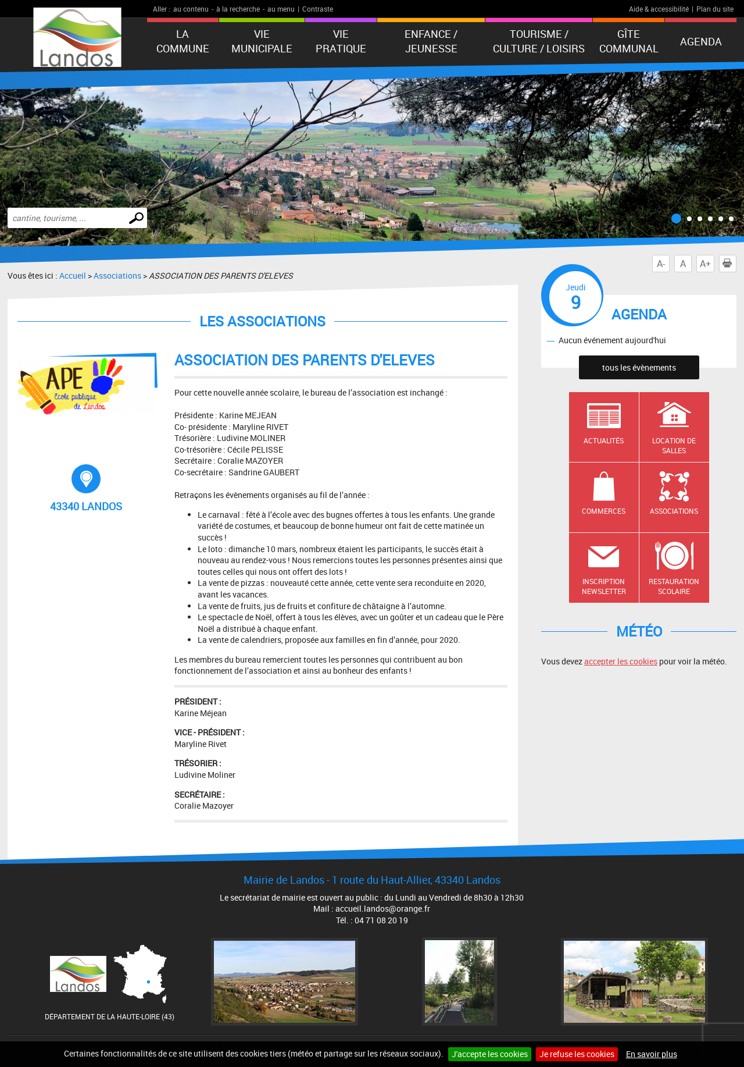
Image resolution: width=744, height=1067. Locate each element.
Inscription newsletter (604, 586)
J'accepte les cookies (490, 1053)
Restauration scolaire (674, 586)
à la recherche (238, 8)
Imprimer (729, 263)
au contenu (191, 8)
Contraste (317, 8)
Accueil (72, 275)
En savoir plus (651, 1053)
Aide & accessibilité (659, 8)
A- (661, 263)
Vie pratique (341, 41)
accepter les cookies (620, 661)
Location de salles (674, 445)
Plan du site (715, 8)
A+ (705, 263)
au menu (281, 8)
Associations (117, 275)
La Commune (182, 41)
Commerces (603, 510)
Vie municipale (261, 41)
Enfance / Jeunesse (431, 41)
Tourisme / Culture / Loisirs (539, 41)
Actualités (604, 440)
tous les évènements (639, 367)
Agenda (701, 41)
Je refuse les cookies (576, 1053)
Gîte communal (629, 41)
